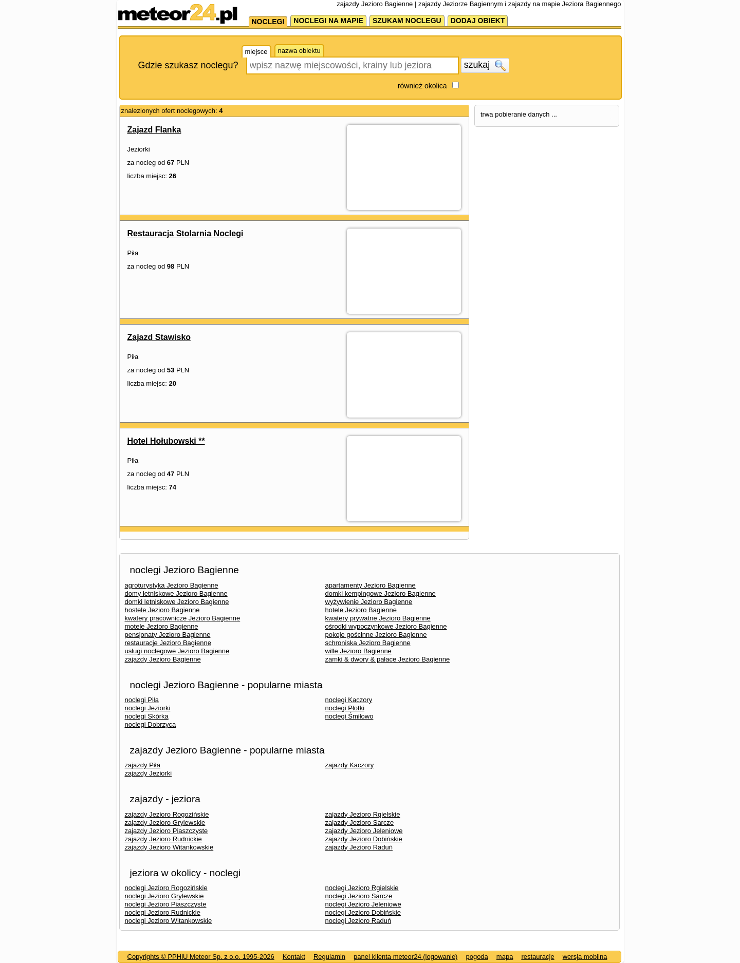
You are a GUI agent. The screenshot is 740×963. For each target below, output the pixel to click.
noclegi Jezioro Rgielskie (362, 888)
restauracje (537, 956)
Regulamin (329, 956)
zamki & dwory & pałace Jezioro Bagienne (387, 659)
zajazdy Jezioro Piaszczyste (166, 831)
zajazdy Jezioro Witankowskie (169, 847)
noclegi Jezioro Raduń (358, 920)
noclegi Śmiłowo (349, 716)
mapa (504, 956)
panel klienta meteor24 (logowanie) (405, 956)
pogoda (477, 956)
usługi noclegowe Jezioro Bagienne (177, 651)
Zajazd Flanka (154, 129)
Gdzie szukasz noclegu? (188, 65)
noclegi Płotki (345, 708)
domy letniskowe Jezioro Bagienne (176, 593)
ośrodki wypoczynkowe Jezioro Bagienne (386, 626)
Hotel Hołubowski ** (166, 441)
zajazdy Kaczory (349, 765)
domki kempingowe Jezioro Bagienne (380, 593)
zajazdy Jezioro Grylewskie (165, 822)
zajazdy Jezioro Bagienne (163, 659)
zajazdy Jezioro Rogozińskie (167, 814)
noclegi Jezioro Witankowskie (168, 920)
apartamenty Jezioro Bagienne (370, 585)
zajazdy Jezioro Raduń (359, 847)
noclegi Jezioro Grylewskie (164, 896)
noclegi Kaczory (349, 700)
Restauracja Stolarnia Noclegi (185, 233)
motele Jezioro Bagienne (161, 626)
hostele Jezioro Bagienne (162, 610)
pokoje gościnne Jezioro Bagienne (376, 634)
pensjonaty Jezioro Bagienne (168, 634)
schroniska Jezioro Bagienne (368, 643)
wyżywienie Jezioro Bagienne (369, 602)
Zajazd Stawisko (159, 337)
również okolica (422, 86)
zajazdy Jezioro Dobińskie (363, 839)
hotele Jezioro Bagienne (361, 610)
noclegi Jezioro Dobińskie (363, 912)
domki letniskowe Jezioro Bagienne (177, 602)
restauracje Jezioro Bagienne (168, 643)
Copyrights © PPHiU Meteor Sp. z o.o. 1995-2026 (200, 956)
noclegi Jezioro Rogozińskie (166, 888)
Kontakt (294, 956)
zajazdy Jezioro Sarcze (359, 822)
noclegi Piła (142, 700)
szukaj (485, 65)
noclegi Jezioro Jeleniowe (363, 904)
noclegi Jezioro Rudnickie (162, 912)
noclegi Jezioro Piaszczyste (166, 904)
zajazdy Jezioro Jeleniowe (364, 831)
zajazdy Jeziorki (148, 773)
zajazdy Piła (142, 765)
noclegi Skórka (147, 716)
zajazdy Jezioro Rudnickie (163, 839)
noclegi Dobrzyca (150, 724)
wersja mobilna (585, 956)
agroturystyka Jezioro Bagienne (171, 585)
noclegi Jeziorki (148, 708)
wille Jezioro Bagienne (358, 651)
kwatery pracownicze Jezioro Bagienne (182, 618)
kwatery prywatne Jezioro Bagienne (378, 618)
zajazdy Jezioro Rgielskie (362, 814)
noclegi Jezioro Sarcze (359, 896)
